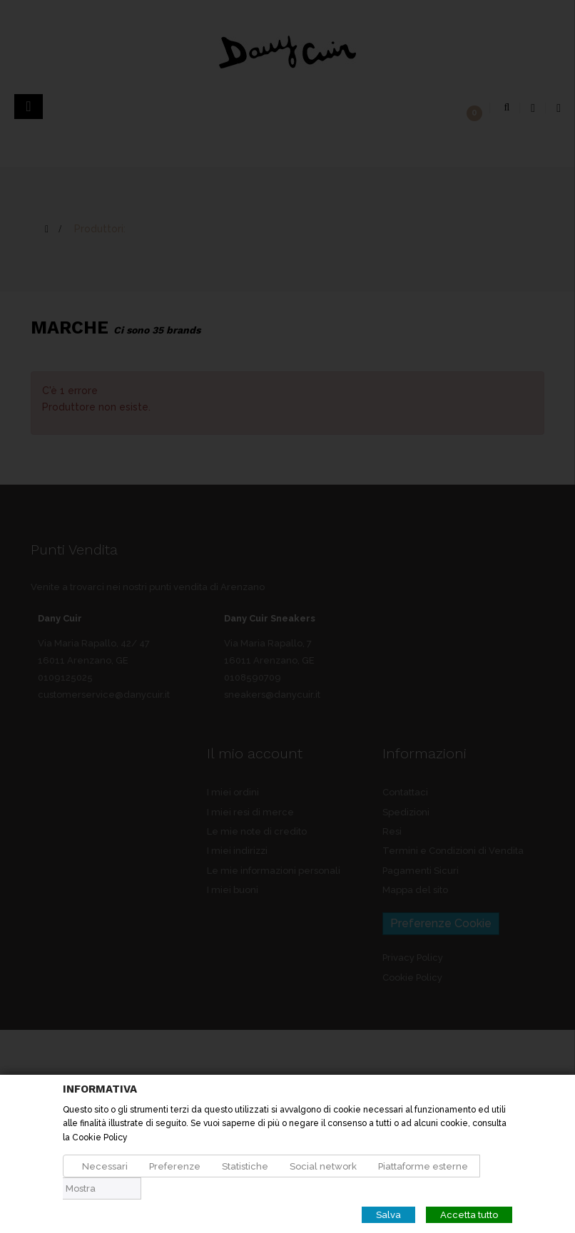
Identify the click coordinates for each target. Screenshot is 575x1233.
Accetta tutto (469, 1214)
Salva (388, 1214)
